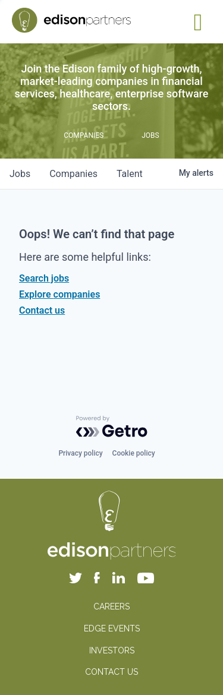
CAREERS (111, 606)
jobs (20, 173)
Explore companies (59, 294)
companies (73, 173)
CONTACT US (111, 672)
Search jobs (44, 278)
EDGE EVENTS (112, 628)
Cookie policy (133, 453)
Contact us (42, 310)
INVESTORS (111, 650)
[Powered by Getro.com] (111, 426)
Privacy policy (80, 453)
